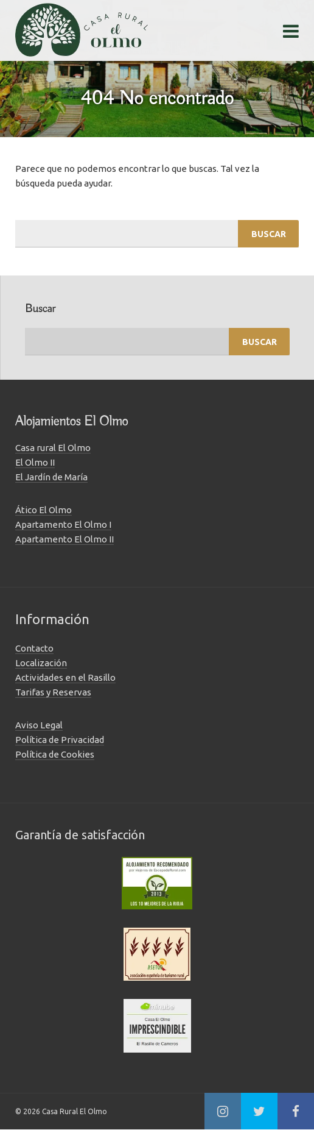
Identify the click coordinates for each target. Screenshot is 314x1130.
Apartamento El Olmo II (64, 539)
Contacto (34, 648)
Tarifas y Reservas (53, 692)
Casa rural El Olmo (53, 447)
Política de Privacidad (59, 739)
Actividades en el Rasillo (65, 677)
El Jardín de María (51, 477)
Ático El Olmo (43, 510)
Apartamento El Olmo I (63, 524)
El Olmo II (35, 462)
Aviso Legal (39, 725)
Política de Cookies (54, 754)
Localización (41, 663)
